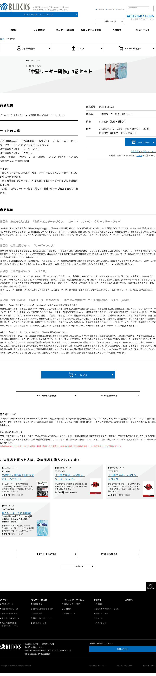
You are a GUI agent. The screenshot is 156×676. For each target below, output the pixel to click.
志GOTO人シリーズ (10, 616)
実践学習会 (37, 616)
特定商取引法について (99, 668)
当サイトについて (149, 668)
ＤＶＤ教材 (39, 30)
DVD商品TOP (78, 569)
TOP (2, 39)
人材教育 (117, 30)
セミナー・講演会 (65, 30)
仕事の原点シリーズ (10, 611)
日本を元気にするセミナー (44, 611)
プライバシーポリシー (125, 668)
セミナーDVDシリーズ (11, 621)
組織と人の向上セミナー (43, 621)
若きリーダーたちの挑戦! (16, 514)
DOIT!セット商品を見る (46, 397)
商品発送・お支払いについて (143, 152)
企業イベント (143, 30)
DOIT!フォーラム (40, 626)
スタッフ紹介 (101, 626)
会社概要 (99, 606)
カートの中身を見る (130, 48)
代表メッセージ (102, 616)
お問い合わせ (110, 21)
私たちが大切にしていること (39, 14)
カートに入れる (140, 143)
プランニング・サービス (73, 602)
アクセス (99, 621)
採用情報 (111, 9)
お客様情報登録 (26, 48)
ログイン (78, 48)
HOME (12, 30)
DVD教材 (4, 602)
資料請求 (121, 9)
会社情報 (101, 9)
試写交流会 (37, 606)
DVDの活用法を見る (109, 397)
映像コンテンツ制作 (91, 30)
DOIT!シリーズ (8, 606)
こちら (139, 156)
